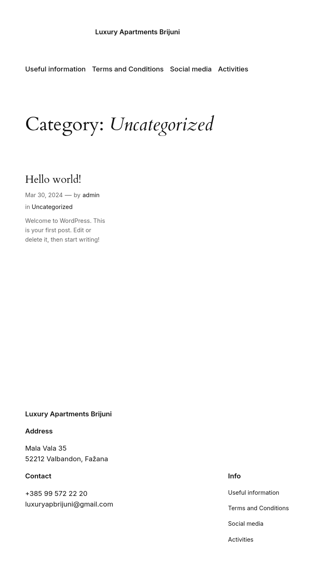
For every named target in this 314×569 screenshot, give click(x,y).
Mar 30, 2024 (44, 194)
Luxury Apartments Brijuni (137, 32)
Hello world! (53, 179)
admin (91, 194)
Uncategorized (51, 206)
